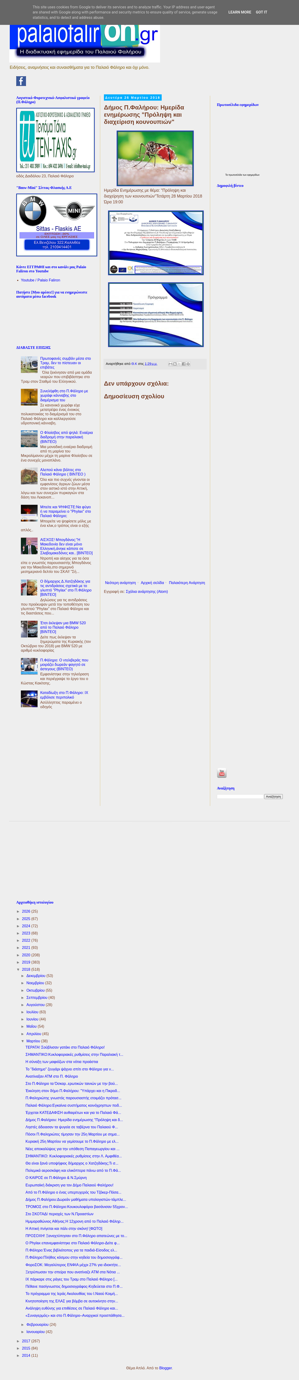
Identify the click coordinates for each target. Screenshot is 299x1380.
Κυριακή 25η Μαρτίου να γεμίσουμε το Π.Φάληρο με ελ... (72, 1141)
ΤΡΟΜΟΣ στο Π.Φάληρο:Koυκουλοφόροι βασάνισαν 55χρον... (77, 1207)
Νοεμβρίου (35, 983)
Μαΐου (32, 1026)
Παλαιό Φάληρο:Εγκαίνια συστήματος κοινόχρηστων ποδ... (74, 1105)
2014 (26, 1355)
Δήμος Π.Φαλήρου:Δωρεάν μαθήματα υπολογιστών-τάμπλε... (76, 1200)
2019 (26, 962)
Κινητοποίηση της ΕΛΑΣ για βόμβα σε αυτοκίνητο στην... (72, 1301)
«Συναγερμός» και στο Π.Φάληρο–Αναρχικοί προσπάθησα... (75, 1315)
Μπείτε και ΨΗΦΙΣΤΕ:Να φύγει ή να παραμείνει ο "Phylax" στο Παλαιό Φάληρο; (65, 511)
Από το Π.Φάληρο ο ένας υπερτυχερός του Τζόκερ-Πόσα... (73, 1192)
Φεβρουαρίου (38, 1325)
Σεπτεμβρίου (37, 998)
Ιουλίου (32, 1012)
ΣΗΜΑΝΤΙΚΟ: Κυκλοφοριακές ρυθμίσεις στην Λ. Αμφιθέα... (74, 1156)
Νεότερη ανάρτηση (120, 583)
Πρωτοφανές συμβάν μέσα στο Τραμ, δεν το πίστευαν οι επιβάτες (65, 363)
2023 (26, 933)
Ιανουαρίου (36, 1332)
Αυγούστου (36, 1005)
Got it (261, 12)
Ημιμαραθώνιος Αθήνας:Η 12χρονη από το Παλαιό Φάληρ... (75, 1221)
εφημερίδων (253, 175)
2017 (26, 1341)
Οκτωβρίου (36, 990)
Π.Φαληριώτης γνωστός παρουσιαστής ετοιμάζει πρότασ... (73, 1098)
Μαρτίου (33, 1041)
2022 (26, 940)
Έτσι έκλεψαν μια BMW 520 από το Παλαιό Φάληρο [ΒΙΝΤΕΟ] (63, 627)
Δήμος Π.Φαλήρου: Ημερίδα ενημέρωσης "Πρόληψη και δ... (74, 1120)
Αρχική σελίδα (152, 583)
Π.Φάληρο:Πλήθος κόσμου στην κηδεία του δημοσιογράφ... (74, 1257)
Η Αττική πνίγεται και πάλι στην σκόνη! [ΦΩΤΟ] (64, 1229)
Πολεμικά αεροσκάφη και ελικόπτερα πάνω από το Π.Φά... (73, 1170)
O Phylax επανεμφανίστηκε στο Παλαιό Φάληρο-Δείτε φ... (73, 1243)
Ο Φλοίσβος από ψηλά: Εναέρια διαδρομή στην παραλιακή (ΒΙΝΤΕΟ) (66, 437)
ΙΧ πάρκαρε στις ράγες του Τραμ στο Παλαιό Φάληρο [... (72, 1279)
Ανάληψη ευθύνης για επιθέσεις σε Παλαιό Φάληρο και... (72, 1308)
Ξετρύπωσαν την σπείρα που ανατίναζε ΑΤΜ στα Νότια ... (73, 1272)
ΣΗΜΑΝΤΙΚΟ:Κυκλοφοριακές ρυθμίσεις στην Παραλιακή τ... (74, 1054)
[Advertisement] (155, 540)
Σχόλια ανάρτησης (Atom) (147, 592)
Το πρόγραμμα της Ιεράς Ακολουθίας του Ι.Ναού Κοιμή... (72, 1294)
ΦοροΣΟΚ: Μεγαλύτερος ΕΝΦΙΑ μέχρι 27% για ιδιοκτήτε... (73, 1265)
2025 (26, 919)
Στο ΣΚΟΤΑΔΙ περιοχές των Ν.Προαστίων (59, 1214)
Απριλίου (34, 1034)
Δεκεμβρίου (36, 976)
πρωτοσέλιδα (235, 175)
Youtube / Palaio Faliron (40, 280)
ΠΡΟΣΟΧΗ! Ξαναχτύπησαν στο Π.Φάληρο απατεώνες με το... (76, 1236)
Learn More (239, 12)
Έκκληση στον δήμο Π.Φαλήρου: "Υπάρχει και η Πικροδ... (73, 1091)
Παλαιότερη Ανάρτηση (187, 583)
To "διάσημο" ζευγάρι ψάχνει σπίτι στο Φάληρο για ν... (70, 1069)
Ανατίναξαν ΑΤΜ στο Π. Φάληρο (52, 1076)
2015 (26, 1348)
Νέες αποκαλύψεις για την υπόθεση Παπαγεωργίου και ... (72, 1149)
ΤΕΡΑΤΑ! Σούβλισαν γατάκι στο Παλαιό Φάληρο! (65, 1047)
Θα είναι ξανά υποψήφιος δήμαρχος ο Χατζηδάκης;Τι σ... (72, 1163)
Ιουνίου (32, 1019)
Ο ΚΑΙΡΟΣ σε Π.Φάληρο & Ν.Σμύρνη (56, 1178)
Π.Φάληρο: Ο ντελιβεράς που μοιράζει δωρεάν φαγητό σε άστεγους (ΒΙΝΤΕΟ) (64, 664)
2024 (26, 926)
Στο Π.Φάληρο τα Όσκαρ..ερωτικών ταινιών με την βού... (72, 1084)
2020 (26, 955)
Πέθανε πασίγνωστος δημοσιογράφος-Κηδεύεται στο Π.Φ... (74, 1286)
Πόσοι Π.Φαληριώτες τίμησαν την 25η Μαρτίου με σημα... (73, 1134)
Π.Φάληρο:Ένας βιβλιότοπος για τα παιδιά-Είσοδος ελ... (71, 1250)
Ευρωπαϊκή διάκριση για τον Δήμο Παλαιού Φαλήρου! (69, 1185)
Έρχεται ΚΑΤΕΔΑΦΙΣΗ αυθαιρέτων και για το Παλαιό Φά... (73, 1113)
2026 (26, 911)
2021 (26, 948)
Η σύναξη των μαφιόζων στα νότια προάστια (62, 1062)
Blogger (165, 1368)
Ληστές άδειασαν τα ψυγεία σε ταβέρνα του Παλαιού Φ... (72, 1127)
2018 (26, 969)
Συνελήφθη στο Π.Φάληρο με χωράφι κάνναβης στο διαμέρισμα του (64, 395)
